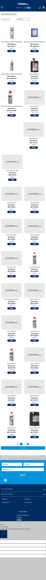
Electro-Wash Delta (35, 74)
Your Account (5, 502)
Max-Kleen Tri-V (11, 428)
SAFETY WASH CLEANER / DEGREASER (11, 42)
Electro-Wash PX (34, 106)
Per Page (3, 19)
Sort (17, 19)
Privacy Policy (28, 502)
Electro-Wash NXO (11, 235)
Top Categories (7, 489)
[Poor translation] (5, 534)
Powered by (19, 519)
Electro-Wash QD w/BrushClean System (11, 106)
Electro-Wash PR (11, 203)
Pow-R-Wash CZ (34, 364)
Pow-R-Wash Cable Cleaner (11, 299)
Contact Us (27, 499)
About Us (4, 499)
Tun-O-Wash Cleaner (34, 267)
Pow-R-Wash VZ (34, 331)
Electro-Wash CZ (11, 364)
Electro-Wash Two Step (12, 171)
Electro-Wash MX (34, 235)
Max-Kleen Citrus (11, 267)
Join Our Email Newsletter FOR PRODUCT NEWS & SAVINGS (20, 457)
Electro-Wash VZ (34, 299)
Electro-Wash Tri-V (34, 396)
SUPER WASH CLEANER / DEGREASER (11, 74)
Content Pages (7, 494)
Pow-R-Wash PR (34, 203)
